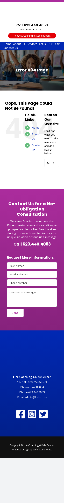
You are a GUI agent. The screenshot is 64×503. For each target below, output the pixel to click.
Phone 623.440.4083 (32, 392)
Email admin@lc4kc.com (32, 397)
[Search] (48, 163)
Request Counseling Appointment (32, 35)
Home (35, 127)
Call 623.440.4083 (32, 25)
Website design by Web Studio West (32, 449)
